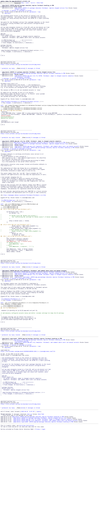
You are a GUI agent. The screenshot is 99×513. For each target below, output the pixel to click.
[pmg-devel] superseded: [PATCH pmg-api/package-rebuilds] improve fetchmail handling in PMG (45, 176)
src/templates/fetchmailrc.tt (10, 357)
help (25, 3)
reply (13, 81)
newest (39, 491)
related (17, 164)
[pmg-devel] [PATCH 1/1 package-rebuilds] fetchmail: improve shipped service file (41, 9)
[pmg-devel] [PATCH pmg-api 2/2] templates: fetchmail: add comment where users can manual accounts (47, 174)
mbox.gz (29, 494)
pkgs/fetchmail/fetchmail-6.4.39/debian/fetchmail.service (20, 121)
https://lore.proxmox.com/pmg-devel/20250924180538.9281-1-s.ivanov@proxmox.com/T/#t (28, 419)
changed (8, 122)
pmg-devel (8, 15)
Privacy (37, 511)
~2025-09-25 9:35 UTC (28, 491)
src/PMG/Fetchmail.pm (8, 239)
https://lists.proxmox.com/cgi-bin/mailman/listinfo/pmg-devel (21, 77)
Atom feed (43, 3)
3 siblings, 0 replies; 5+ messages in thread (16, 93)
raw (39, 14)
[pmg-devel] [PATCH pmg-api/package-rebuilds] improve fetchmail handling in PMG (39, 87)
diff (2, 125)
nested (23, 81)
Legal (43, 511)
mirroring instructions (26, 507)
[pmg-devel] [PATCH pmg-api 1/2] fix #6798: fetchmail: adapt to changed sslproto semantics (44, 90)
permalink (33, 14)
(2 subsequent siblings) (22, 92)
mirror (36, 3)
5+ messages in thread (33, 81)
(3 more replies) (20, 11)
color (30, 3)
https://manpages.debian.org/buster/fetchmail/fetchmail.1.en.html (24, 233)
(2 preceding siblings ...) (23, 407)
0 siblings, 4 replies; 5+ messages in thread (16, 12)
